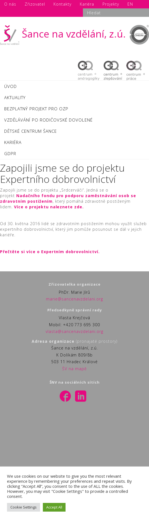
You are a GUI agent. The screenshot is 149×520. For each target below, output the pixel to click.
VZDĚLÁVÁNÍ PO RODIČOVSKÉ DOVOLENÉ (48, 120)
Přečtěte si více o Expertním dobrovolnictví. (50, 251)
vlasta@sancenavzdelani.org (74, 331)
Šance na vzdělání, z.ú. (63, 33)
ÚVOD (10, 86)
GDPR (10, 153)
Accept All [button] (54, 507)
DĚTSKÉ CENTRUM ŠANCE (30, 131)
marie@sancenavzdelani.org (74, 299)
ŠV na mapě (74, 368)
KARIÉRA (13, 142)
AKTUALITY (14, 97)
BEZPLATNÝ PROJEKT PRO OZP (36, 108)
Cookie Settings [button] (23, 507)
